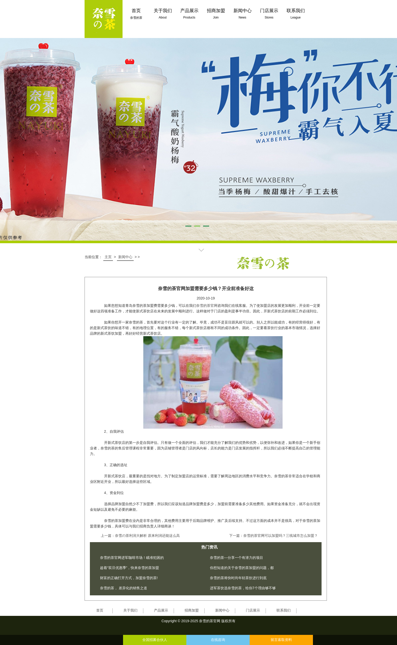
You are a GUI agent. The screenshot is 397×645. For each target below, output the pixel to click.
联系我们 (283, 610)
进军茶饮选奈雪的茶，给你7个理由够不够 (243, 588)
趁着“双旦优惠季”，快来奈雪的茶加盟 (129, 568)
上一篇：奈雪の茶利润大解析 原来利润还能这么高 (140, 536)
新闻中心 (125, 257)
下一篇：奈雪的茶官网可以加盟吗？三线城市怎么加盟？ (273, 536)
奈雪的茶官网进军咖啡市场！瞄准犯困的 (132, 558)
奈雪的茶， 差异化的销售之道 (123, 588)
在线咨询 (218, 640)
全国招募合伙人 (154, 640)
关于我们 (130, 610)
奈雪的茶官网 (206, 305)
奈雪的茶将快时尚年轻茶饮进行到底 (238, 578)
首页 (99, 610)
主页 (108, 257)
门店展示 (253, 610)
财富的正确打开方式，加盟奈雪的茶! (129, 578)
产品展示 (161, 610)
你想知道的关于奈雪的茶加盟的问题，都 (242, 568)
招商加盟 (192, 610)
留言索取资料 (281, 640)
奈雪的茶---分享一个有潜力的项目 (236, 558)
